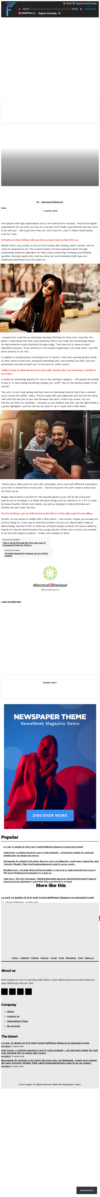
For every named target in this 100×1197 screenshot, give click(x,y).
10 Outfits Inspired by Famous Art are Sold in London (26, 554)
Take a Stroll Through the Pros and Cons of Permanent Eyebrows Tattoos (24, 544)
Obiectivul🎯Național (52, 202)
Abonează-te (87, 1190)
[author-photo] (3, 902)
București (6, 1046)
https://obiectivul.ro (50, 589)
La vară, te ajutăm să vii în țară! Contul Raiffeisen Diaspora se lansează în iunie (47, 897)
